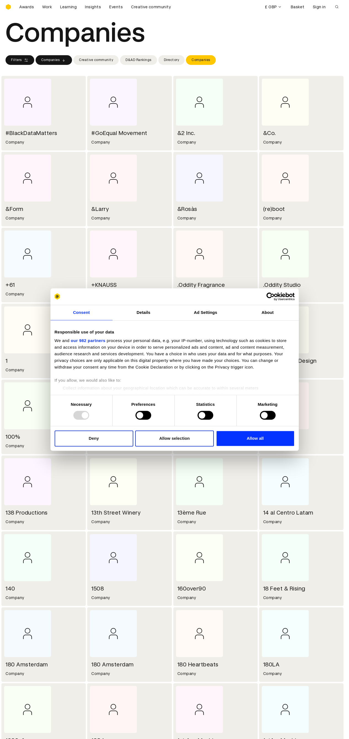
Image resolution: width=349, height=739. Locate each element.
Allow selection (174, 438)
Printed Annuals (21, 682)
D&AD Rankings (138, 60)
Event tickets (19, 695)
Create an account (196, 682)
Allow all (255, 438)
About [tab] (268, 312)
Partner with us (107, 642)
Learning (68, 7)
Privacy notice (105, 688)
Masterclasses (20, 688)
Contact (186, 636)
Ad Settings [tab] (205, 312)
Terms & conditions (111, 675)
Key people (16, 642)
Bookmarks (189, 688)
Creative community (151, 7)
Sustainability (19, 649)
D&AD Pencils (19, 675)
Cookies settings (29, 729)
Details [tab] (143, 312)
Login (183, 675)
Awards (26, 7)
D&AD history (19, 636)
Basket (298, 7)
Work (47, 7)
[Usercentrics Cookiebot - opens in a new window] (270, 296)
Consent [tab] (81, 312)
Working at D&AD (108, 636)
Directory (171, 60)
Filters (20, 60)
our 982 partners (88, 340)
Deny (94, 438)
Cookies (100, 682)
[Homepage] (8, 7)
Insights (93, 7)
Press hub (188, 642)
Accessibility (104, 695)
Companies (54, 60)
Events (116, 7)
